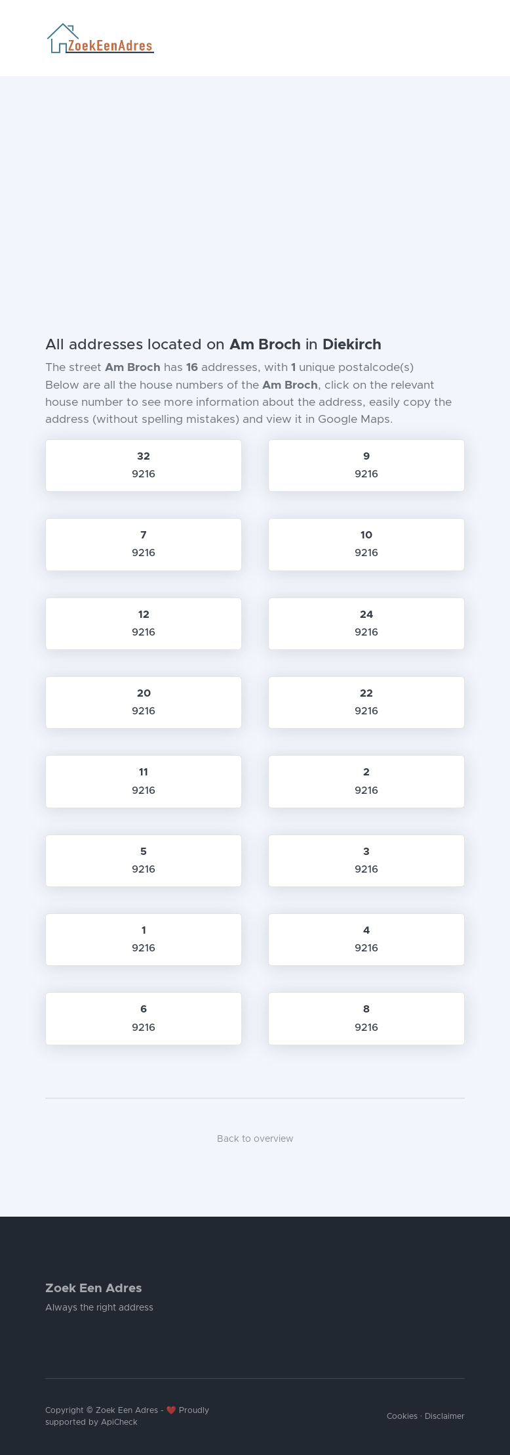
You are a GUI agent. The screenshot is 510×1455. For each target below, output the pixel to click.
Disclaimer (445, 1416)
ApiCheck (119, 1422)
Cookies (402, 1416)
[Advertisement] (255, 175)
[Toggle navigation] (459, 38)
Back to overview (255, 1139)
